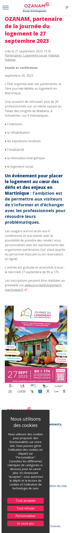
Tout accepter (26, 500)
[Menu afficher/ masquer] (5, 7)
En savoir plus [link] (25, 523)
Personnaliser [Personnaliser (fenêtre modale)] (26, 516)
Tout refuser (25, 508)
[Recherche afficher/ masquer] (66, 7)
